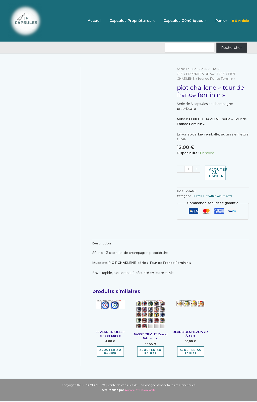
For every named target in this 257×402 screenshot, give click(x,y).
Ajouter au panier (217, 173)
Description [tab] (102, 243)
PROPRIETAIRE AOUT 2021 (206, 74)
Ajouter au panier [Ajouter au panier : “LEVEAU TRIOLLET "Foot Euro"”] (110, 352)
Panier (221, 20)
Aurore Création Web (140, 391)
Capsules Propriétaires (132, 20)
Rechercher (231, 48)
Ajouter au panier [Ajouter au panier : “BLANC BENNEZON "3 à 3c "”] (191, 352)
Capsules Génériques (184, 20)
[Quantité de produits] (189, 169)
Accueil (97, 20)
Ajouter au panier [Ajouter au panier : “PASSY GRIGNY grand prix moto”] (150, 352)
